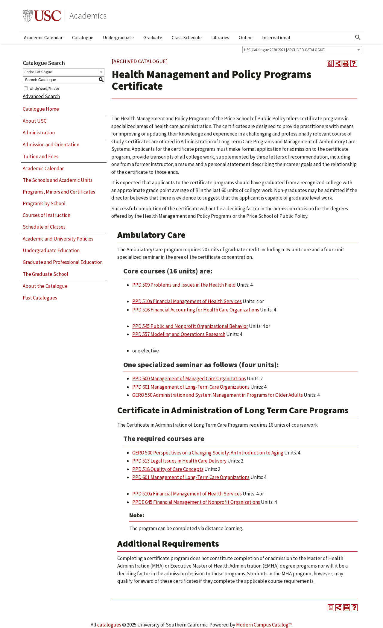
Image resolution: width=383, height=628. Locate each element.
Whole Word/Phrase (44, 88)
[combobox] (302, 49)
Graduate (152, 37)
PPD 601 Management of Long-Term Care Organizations (191, 387)
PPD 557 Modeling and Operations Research (178, 334)
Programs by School (44, 203)
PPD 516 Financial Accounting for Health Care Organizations (195, 309)
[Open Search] (358, 37)
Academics (88, 15)
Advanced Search (41, 96)
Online (246, 37)
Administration (39, 132)
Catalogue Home (41, 109)
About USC (34, 121)
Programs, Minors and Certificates (59, 191)
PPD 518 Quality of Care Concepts (167, 469)
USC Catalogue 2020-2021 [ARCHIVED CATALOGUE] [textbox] (285, 49)
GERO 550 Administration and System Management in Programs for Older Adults (217, 395)
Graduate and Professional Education (63, 262)
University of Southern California (42, 15)
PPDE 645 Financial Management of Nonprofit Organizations (196, 502)
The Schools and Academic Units (57, 180)
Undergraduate (118, 37)
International (276, 37)
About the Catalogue (45, 286)
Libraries (220, 37)
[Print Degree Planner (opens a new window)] (330, 63)
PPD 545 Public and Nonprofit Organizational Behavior (190, 326)
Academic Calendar (43, 37)
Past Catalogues (40, 297)
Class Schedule (187, 37)
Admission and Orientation (51, 144)
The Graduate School (45, 274)
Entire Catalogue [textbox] (38, 71)
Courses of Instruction (46, 215)
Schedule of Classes (44, 226)
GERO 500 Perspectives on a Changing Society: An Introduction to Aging (207, 452)
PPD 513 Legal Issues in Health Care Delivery (179, 460)
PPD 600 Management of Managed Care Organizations (189, 378)
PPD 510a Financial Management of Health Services (187, 301)
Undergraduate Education (51, 250)
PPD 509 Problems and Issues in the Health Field (184, 285)
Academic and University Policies (58, 238)
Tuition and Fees (40, 156)
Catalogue (82, 37)
